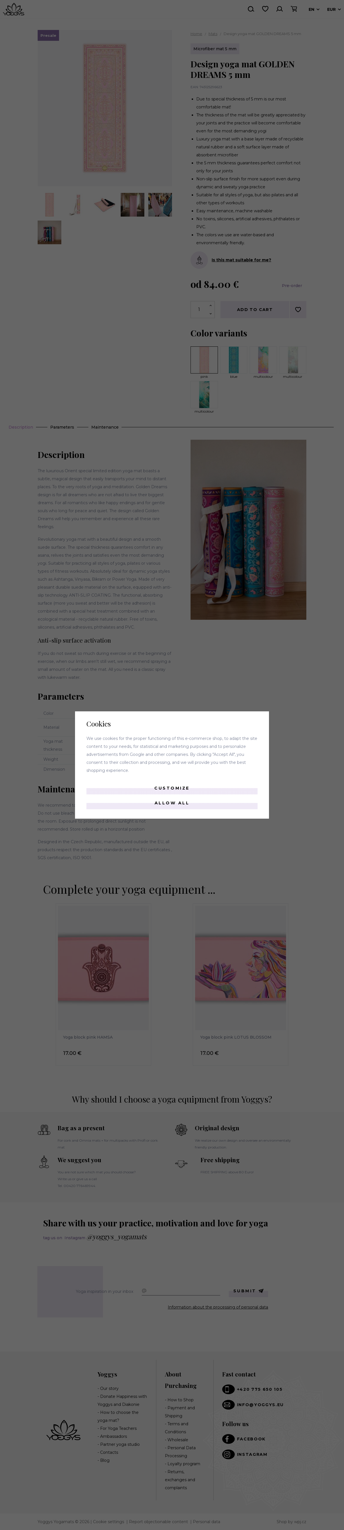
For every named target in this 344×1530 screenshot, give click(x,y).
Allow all (172, 803)
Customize (172, 788)
